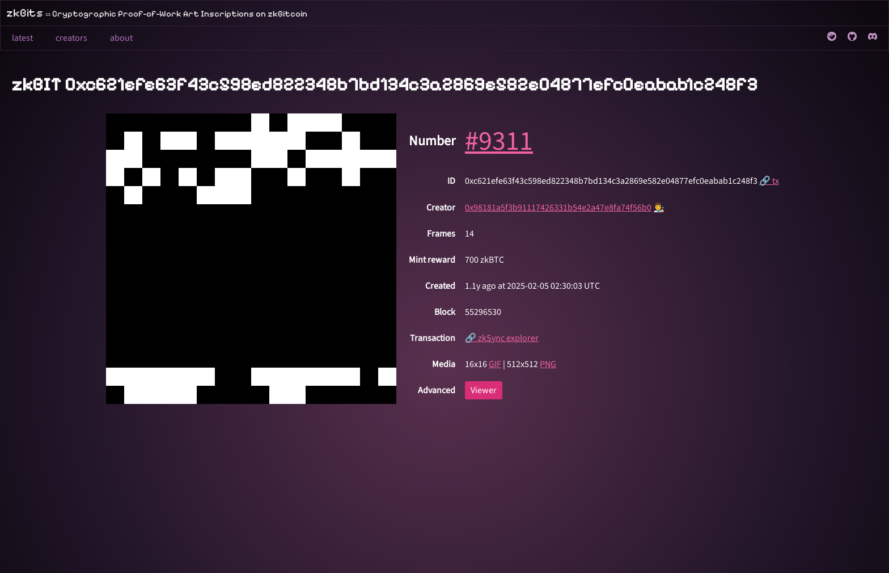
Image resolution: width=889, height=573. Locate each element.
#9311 (499, 141)
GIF (495, 364)
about (121, 38)
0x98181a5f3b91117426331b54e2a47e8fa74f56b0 (558, 207)
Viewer (484, 390)
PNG (548, 364)
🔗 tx (769, 181)
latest (22, 38)
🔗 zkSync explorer (502, 338)
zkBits (156, 13)
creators (71, 38)
